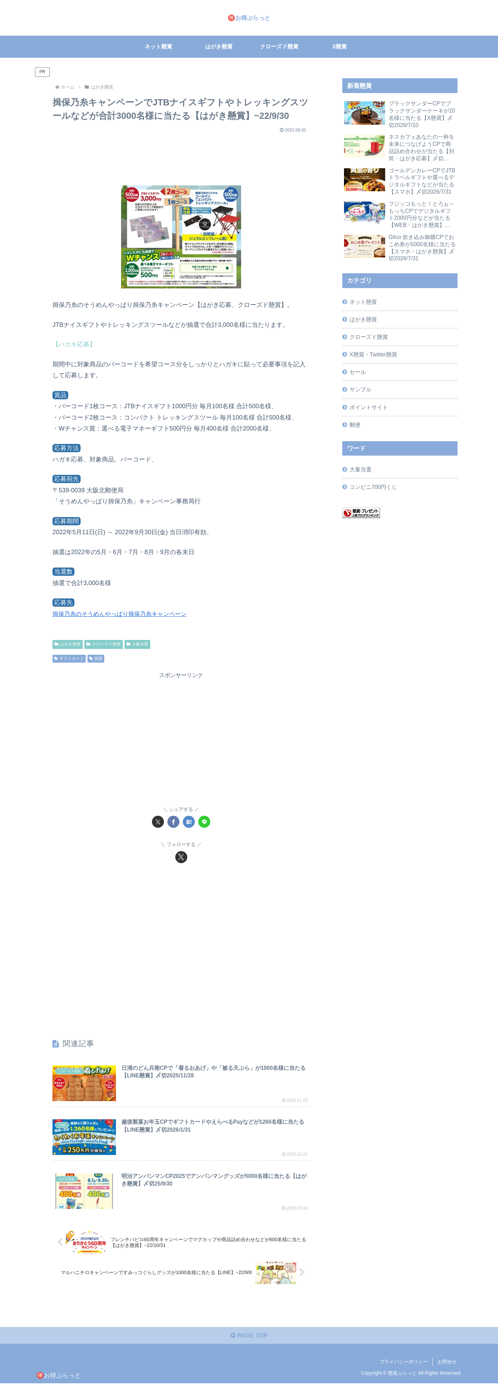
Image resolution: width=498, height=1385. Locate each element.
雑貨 (96, 658)
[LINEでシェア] (204, 822)
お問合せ (447, 1363)
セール (357, 372)
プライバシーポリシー (404, 1363)
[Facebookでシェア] (173, 822)
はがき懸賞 (68, 644)
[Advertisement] (181, 155)
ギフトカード (69, 658)
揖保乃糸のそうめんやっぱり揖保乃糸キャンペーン (123, 613)
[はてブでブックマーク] (189, 822)
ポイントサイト (368, 407)
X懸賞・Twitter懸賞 (373, 354)
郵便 (354, 425)
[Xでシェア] (158, 822)
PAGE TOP (249, 1337)
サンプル (360, 389)
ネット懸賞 (363, 302)
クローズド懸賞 (103, 644)
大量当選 (138, 644)
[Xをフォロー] (181, 857)
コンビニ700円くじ (373, 487)
